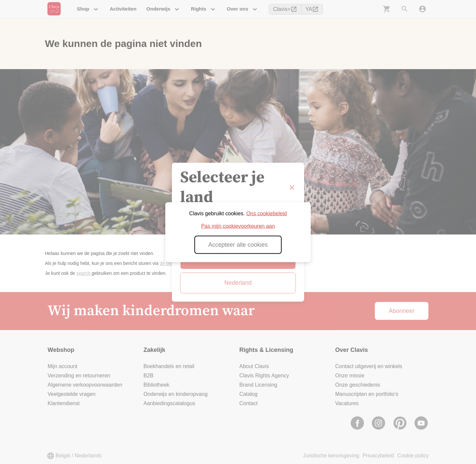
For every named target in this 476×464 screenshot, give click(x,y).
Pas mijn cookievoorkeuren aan (238, 226)
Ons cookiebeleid (266, 213)
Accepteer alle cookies (238, 244)
